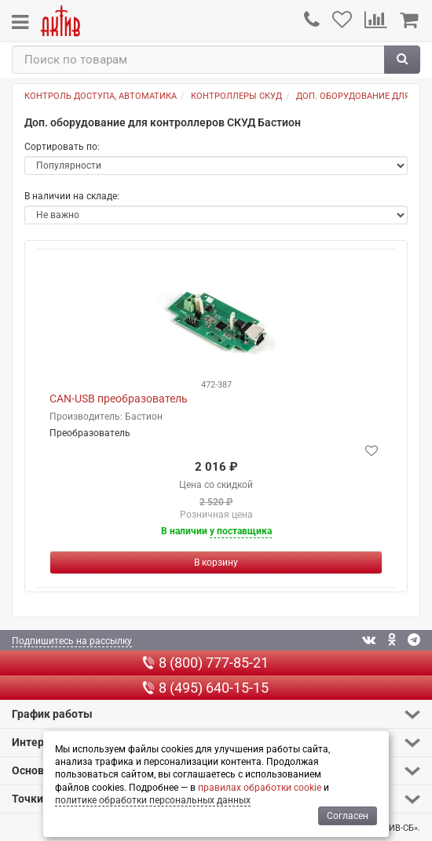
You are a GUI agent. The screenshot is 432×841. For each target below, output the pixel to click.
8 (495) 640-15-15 (205, 687)
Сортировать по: (62, 146)
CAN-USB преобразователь (118, 398)
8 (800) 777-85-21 (205, 662)
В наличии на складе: (71, 196)
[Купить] (216, 562)
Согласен (347, 815)
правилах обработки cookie (259, 787)
